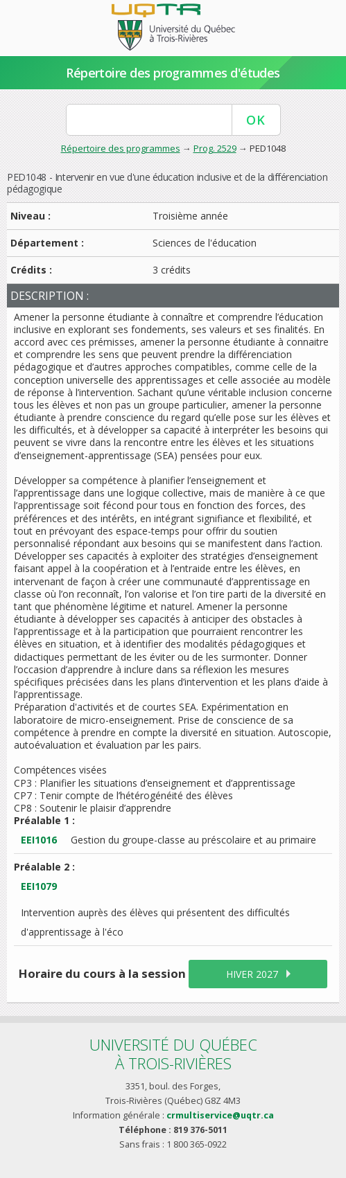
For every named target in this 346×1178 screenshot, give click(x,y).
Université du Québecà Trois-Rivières (173, 1053)
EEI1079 (39, 886)
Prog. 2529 (214, 148)
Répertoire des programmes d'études (173, 72)
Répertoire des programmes (120, 148)
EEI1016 (39, 839)
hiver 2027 (252, 974)
